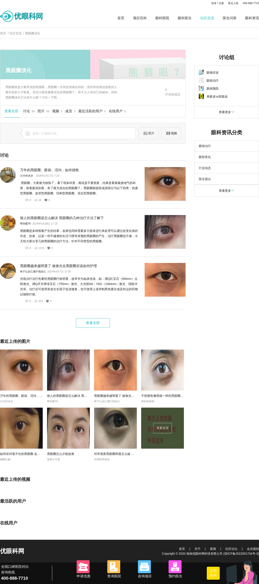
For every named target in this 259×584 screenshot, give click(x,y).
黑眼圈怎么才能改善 (60, 454)
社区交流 (207, 18)
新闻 (213, 549)
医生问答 (230, 18)
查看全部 (93, 323)
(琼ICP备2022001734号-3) (241, 553)
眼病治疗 (213, 80)
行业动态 (205, 168)
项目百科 (140, 18)
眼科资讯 (252, 18)
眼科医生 (185, 18)
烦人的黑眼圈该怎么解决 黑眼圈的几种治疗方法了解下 (62, 218)
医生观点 (205, 179)
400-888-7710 (251, 3)
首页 (120, 18)
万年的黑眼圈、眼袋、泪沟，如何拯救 (49, 170)
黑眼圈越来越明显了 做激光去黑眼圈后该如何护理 (58, 266)
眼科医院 (162, 18)
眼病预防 (213, 88)
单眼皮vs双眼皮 (217, 96)
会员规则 (253, 549)
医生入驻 (233, 3)
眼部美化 (205, 157)
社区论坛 (231, 549)
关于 (197, 549)
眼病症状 (213, 72)
